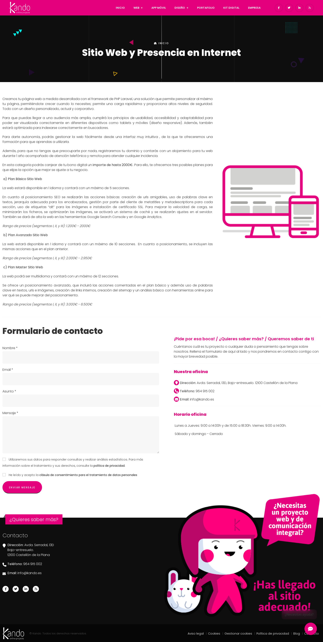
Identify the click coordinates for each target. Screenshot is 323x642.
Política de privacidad (272, 633)
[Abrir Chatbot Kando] (310, 629)
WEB (136, 8)
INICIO (120, 8)
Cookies (214, 633)
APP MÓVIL (158, 8)
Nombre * (10, 348)
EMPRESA (254, 8)
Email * (7, 369)
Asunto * (9, 391)
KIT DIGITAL (231, 8)
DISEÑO (179, 8)
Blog (296, 633)
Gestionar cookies (238, 633)
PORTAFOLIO (206, 8)
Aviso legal (196, 633)
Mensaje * (10, 413)
